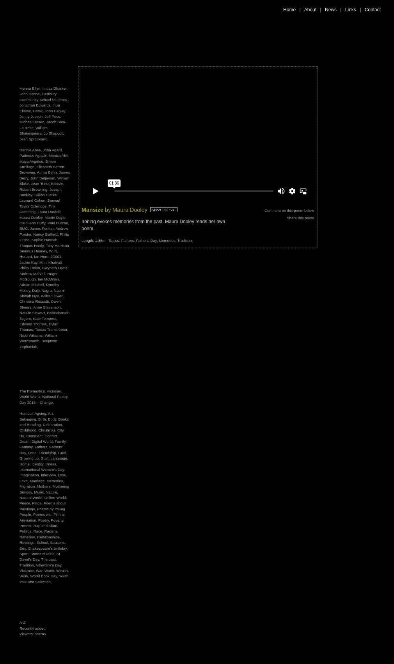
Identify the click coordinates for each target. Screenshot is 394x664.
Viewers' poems (33, 634)
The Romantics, (33, 391)
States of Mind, (43, 554)
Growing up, (30, 458)
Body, (53, 419)
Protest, (27, 526)
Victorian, (54, 391)
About (310, 9)
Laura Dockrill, (49, 211)
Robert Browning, (34, 189)
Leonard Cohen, (33, 200)
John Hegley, (55, 111)
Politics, (27, 531)
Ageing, (41, 413)
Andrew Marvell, (33, 274)
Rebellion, (28, 537)
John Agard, (53, 150)
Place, (38, 503)
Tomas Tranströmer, (51, 329)
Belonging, (29, 419)
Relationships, (48, 537)
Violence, (28, 570)
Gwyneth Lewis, (55, 268)
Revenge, (28, 542)
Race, (39, 531)
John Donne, (30, 94)
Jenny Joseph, (32, 116)
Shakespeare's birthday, (48, 548)
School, (43, 542)
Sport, (25, 554)
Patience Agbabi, (34, 155)
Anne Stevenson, (47, 307)
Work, (25, 576)
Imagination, (30, 475)
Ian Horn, (41, 256)
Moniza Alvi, (59, 155)
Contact (373, 9)
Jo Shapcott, (54, 133)
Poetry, (44, 520)
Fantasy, (27, 447)
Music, (40, 492)
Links (350, 9)
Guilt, (45, 458)
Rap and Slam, (46, 526)
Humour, (27, 413)
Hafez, (38, 111)
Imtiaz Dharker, (55, 88)
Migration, (28, 486)
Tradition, (28, 565)
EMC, (24, 228)
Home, (26, 464)
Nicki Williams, (32, 335)
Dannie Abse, (31, 150)
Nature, (52, 492)
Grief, (62, 453)
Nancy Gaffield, (46, 234)
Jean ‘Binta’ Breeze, (47, 183)
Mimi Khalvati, (51, 262)
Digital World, (43, 441)
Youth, (64, 576)
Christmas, (48, 430)
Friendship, (48, 453)
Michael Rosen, (32, 122)
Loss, (62, 475)
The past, (49, 559)
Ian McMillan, (49, 279)
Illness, (51, 464)
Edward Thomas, (34, 324)
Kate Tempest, (45, 318)
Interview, (49, 475)
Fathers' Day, (147, 240)
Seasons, (58, 542)
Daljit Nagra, (42, 290)
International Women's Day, (42, 469)
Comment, (36, 436)
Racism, (51, 531)
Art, (51, 413)
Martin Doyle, (55, 217)
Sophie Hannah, (45, 240)
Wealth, (62, 570)
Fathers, (42, 447)
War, (40, 570)
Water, (50, 570)
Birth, (43, 419)
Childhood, (29, 430)
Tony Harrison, (58, 245)
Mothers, (45, 486)
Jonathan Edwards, (35, 105)
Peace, (26, 503)
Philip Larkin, (30, 268)
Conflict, (52, 436)
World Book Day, (44, 576)
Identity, (39, 464)
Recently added (33, 628)
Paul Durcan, (58, 223)
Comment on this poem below (289, 210)
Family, (60, 441)
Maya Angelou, (32, 161)
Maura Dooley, (32, 217)
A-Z (22, 622)
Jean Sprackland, (34, 139)
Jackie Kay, (29, 262)
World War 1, (31, 396)
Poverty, (57, 520)
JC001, (56, 256)
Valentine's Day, (49, 565)
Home (289, 9)
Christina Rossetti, (35, 301)
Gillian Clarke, (46, 195)
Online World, (55, 497)
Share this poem (300, 218)
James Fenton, (42, 228)
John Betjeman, (43, 178)
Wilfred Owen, (52, 296)
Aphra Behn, (47, 172)
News (331, 9)
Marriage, (38, 481)
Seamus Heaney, (34, 251)
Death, (26, 441)
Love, (25, 481)
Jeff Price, (53, 116)
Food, (33, 453)
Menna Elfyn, (30, 88)
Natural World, (32, 497)
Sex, (24, 548)
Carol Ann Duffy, (33, 223)
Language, (59, 458)
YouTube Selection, (36, 582)
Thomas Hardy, (32, 245)
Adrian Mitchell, (32, 284)
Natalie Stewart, (33, 313)
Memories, (55, 481)
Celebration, (53, 425)
